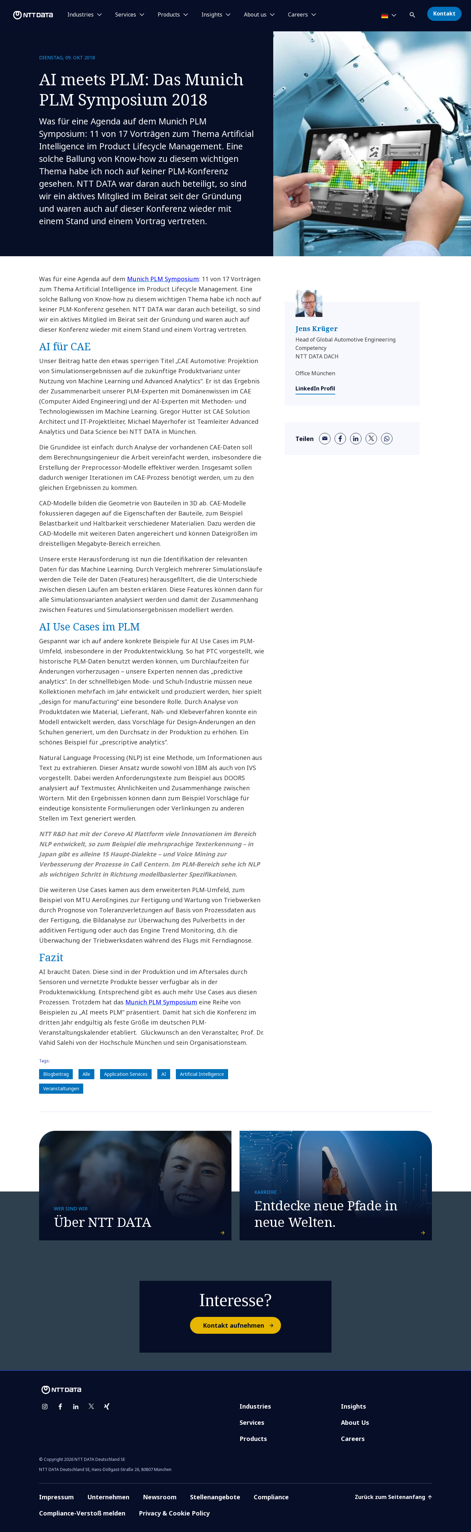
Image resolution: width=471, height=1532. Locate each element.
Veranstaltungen (61, 1088)
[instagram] (45, 1406)
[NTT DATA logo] (27, 15)
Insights (353, 1406)
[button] (413, 14)
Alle (86, 1074)
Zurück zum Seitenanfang (393, 1497)
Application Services (126, 1074)
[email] (325, 438)
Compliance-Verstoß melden (82, 1513)
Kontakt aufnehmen (241, 1325)
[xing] (107, 1406)
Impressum (56, 1497)
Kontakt (444, 13)
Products (253, 1439)
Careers (353, 1439)
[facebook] (340, 438)
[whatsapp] (386, 438)
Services (252, 1422)
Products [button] (169, 14)
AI (163, 1074)
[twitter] (371, 438)
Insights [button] (211, 14)
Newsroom (160, 1497)
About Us (355, 1422)
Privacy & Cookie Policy (174, 1513)
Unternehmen (108, 1497)
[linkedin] (356, 438)
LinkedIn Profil (315, 388)
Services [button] (125, 14)
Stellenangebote (215, 1497)
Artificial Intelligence (202, 1074)
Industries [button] (80, 14)
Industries (255, 1406)
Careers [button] (298, 14)
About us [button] (255, 14)
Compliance (271, 1497)
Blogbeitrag (56, 1074)
